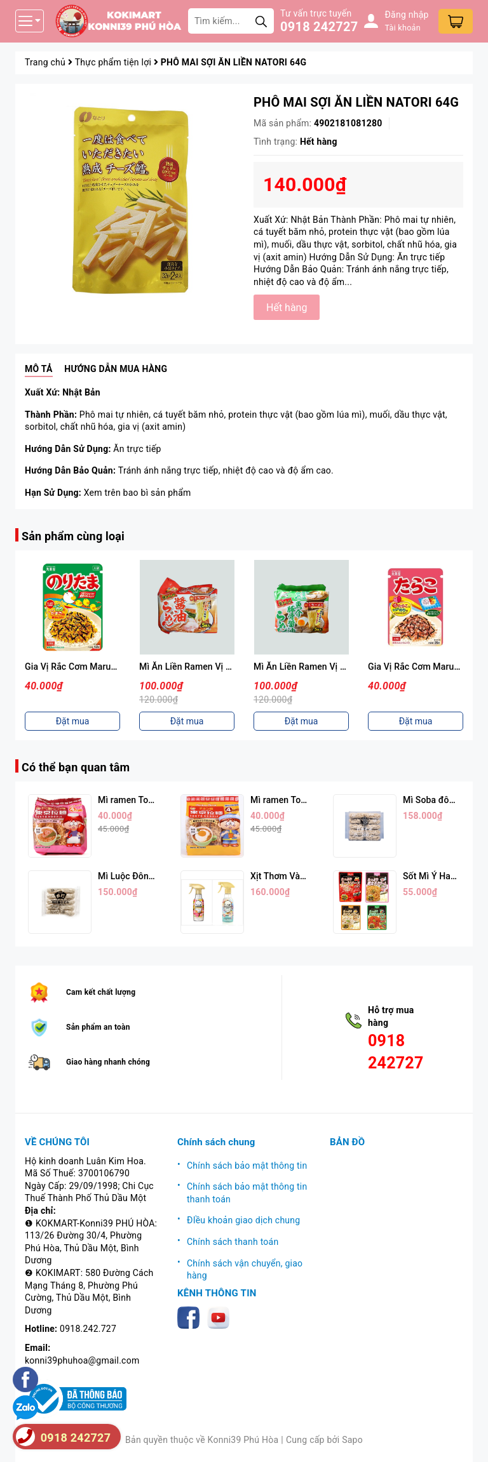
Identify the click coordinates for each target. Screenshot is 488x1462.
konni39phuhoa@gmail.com (82, 1360)
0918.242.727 (88, 1329)
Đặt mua (73, 721)
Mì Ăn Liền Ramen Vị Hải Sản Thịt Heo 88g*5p (347, 666)
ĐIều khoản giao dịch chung (243, 1220)
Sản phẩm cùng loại (73, 536)
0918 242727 (319, 26)
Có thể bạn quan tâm (76, 767)
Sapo (352, 1440)
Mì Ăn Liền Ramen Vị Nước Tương (207, 666)
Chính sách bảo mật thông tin (247, 1165)
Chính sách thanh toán (232, 1242)
